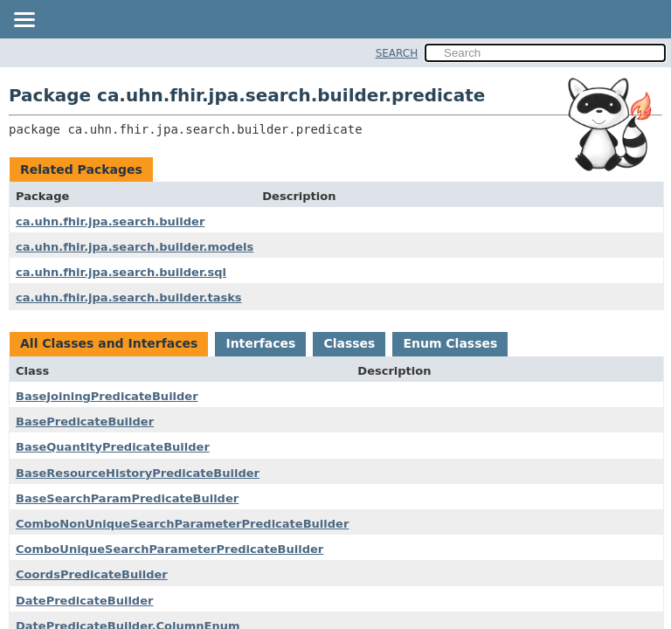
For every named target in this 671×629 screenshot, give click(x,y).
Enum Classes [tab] (450, 343)
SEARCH (397, 53)
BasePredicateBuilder (85, 421)
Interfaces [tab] (260, 343)
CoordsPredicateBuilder (92, 574)
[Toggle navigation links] (23, 21)
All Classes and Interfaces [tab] (108, 343)
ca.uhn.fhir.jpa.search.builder (110, 221)
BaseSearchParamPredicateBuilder (127, 498)
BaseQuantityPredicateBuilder (113, 446)
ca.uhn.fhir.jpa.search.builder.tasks (129, 297)
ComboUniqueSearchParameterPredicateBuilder (169, 549)
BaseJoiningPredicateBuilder (107, 396)
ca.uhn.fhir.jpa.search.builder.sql (121, 272)
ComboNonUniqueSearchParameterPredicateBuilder (182, 523)
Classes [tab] (349, 343)
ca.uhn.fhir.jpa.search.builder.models (134, 246)
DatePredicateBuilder (84, 600)
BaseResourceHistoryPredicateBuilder (137, 473)
